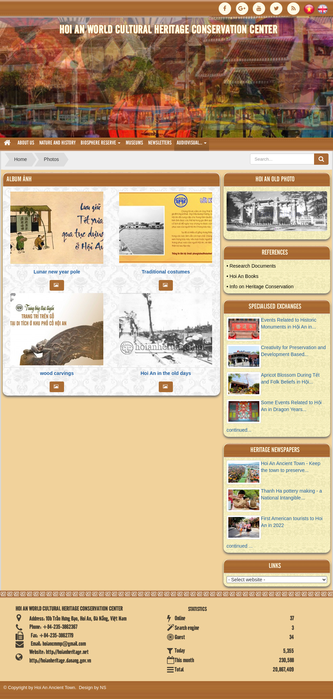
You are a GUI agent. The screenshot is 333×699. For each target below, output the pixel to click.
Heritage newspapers (275, 450)
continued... (239, 430)
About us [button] (26, 143)
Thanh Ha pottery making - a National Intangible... (291, 494)
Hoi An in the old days (166, 373)
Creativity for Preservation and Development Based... (293, 351)
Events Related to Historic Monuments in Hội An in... (288, 323)
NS (103, 687)
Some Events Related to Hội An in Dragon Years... (291, 406)
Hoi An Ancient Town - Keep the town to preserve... (291, 467)
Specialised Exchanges (275, 307)
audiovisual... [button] (192, 145)
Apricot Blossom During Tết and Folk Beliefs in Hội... (290, 378)
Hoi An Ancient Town (54, 687)
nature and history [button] (57, 143)
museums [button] (134, 143)
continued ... (240, 546)
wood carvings (57, 373)
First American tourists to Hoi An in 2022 (292, 522)
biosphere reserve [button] (101, 145)
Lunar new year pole (56, 272)
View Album (279, 213)
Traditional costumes (166, 272)
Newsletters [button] (159, 143)
